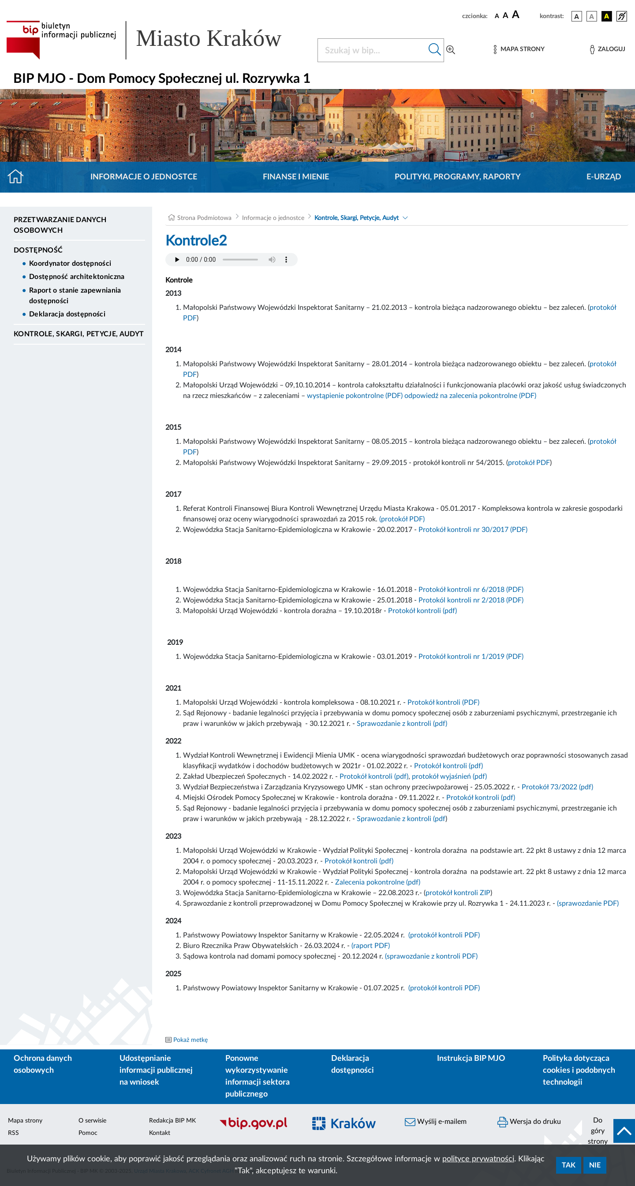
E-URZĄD (603, 177)
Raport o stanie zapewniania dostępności (75, 296)
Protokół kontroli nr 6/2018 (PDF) (470, 589)
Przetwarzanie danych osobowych (60, 225)
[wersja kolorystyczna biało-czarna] (591, 16)
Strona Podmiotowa (204, 218)
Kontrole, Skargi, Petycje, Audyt (79, 334)
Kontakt (159, 1133)
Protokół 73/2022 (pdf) (557, 787)
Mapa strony (25, 1121)
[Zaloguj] (607, 49)
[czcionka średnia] (505, 16)
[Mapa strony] (519, 49)
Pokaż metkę (190, 1040)
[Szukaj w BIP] (372, 50)
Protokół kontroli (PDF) (443, 702)
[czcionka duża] (524, 15)
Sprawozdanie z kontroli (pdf (401, 818)
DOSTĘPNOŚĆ (38, 250)
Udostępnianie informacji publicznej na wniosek (156, 1070)
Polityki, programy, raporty (458, 177)
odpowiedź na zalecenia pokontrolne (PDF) (470, 395)
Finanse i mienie (296, 177)
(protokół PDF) (402, 519)
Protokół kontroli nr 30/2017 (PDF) (472, 529)
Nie (595, 1165)
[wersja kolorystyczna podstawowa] (576, 16)
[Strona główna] (19, 177)
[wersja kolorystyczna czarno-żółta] (606, 16)
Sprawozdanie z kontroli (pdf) (402, 723)
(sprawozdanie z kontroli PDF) (431, 956)
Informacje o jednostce (143, 177)
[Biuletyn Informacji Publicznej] (258, 1128)
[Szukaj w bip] (435, 50)
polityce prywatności (478, 1159)
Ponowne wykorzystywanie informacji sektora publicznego (257, 1076)
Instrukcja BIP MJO (471, 1059)
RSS (13, 1133)
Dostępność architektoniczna (77, 276)
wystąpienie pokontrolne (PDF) (355, 395)
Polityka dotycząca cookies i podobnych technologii (579, 1070)
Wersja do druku (529, 1122)
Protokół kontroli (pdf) (422, 610)
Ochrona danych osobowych (43, 1064)
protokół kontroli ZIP (458, 892)
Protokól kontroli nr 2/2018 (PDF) (470, 600)
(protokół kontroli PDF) (444, 935)
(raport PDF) (370, 945)
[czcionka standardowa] (497, 16)
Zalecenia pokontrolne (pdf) (377, 882)
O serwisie (92, 1121)
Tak (568, 1165)
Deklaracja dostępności (67, 314)
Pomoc (87, 1133)
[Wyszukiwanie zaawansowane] (450, 50)
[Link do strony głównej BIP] (156, 40)
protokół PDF (529, 462)
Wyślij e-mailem (436, 1122)
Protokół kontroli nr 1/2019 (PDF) (470, 656)
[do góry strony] (608, 1131)
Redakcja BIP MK (172, 1121)
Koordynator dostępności (70, 263)
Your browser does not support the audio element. (231, 259)
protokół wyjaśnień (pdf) (449, 776)
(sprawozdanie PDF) (588, 903)
